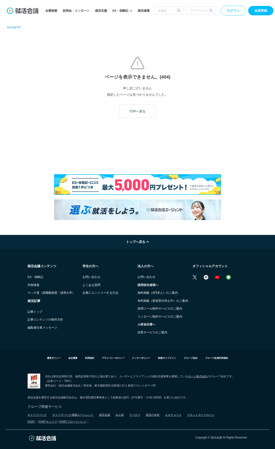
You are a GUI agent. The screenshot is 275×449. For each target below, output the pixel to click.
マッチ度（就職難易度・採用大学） (51, 292)
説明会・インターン (76, 10)
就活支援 (101, 10)
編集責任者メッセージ (42, 327)
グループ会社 (191, 358)
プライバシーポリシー (113, 358)
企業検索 (51, 10)
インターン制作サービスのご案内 (160, 316)
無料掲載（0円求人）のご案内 (158, 292)
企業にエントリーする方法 (100, 292)
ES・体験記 (122, 10)
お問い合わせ (91, 277)
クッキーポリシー (141, 358)
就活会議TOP (14, 27)
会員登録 (260, 10)
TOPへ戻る (137, 111)
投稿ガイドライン (167, 358)
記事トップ (35, 311)
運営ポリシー (54, 358)
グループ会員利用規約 (216, 358)
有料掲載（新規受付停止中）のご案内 (163, 300)
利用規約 (89, 358)
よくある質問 (91, 285)
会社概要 (72, 358)
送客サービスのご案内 (152, 332)
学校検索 (33, 285)
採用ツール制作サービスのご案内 (160, 308)
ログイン (233, 10)
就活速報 (144, 10)
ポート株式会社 (197, 376)
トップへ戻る (137, 242)
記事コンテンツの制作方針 (45, 319)
